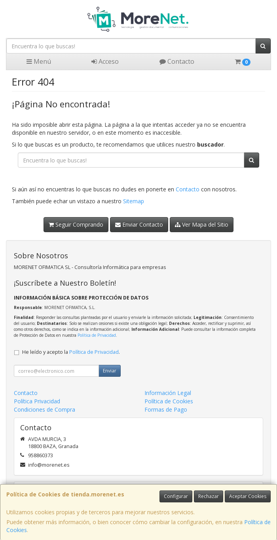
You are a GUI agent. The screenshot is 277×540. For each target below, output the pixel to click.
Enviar (109, 370)
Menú (39, 61)
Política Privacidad (37, 401)
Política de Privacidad (97, 335)
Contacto (176, 61)
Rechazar (208, 496)
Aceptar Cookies (247, 496)
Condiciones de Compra (44, 409)
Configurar (176, 496)
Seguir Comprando (76, 224)
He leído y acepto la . (71, 352)
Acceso (105, 61)
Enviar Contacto (139, 224)
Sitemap (133, 201)
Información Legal (167, 393)
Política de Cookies (168, 401)
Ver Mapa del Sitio (201, 224)
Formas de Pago (165, 409)
